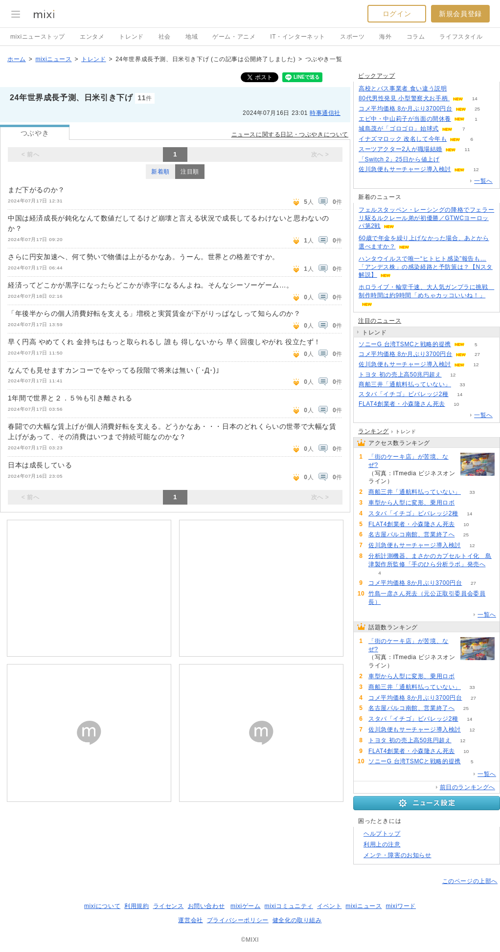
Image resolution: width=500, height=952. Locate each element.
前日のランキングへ (467, 787)
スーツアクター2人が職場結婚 (400, 149)
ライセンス (168, 906)
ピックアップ (376, 75)
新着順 (160, 171)
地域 (191, 36)
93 (404, 481)
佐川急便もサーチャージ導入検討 (405, 169)
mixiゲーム (245, 906)
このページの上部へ (470, 881)
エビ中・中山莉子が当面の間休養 (405, 118)
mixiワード (401, 906)
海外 (385, 36)
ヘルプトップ (382, 833)
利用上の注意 (382, 844)
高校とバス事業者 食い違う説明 (403, 88)
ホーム (16, 59)
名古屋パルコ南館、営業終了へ (411, 534)
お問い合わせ (206, 906)
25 (477, 108)
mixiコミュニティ (289, 906)
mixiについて (102, 906)
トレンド (131, 36)
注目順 (190, 171)
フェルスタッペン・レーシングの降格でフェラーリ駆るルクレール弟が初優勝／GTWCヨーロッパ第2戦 (426, 218)
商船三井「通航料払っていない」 (405, 384)
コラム (416, 36)
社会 (165, 36)
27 (477, 354)
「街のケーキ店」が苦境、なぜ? (408, 460)
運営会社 (190, 920)
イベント (329, 906)
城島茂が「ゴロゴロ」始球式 (399, 128)
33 (462, 384)
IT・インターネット (297, 36)
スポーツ (352, 36)
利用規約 (136, 906)
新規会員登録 (460, 14)
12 (475, 169)
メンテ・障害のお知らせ (398, 855)
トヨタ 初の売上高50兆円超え (400, 374)
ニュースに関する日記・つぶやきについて (289, 134)
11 (467, 149)
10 (456, 404)
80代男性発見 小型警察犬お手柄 (404, 98)
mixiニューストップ (37, 36)
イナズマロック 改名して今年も (403, 138)
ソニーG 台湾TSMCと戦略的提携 (405, 344)
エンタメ (92, 36)
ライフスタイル (460, 36)
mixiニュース (53, 59)
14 (474, 98)
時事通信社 (325, 113)
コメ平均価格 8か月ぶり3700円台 (406, 108)
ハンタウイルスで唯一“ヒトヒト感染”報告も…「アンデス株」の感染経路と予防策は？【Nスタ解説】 (426, 267)
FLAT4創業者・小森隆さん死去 (402, 403)
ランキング (373, 431)
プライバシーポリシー (238, 920)
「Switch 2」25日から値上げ (399, 159)
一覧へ (483, 180)
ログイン (397, 14)
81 (466, 503)
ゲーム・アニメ (233, 36)
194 (451, 159)
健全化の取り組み (297, 920)
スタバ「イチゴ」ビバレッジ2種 (404, 394)
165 (458, 88)
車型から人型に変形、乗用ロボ (411, 502)
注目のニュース (379, 320)
